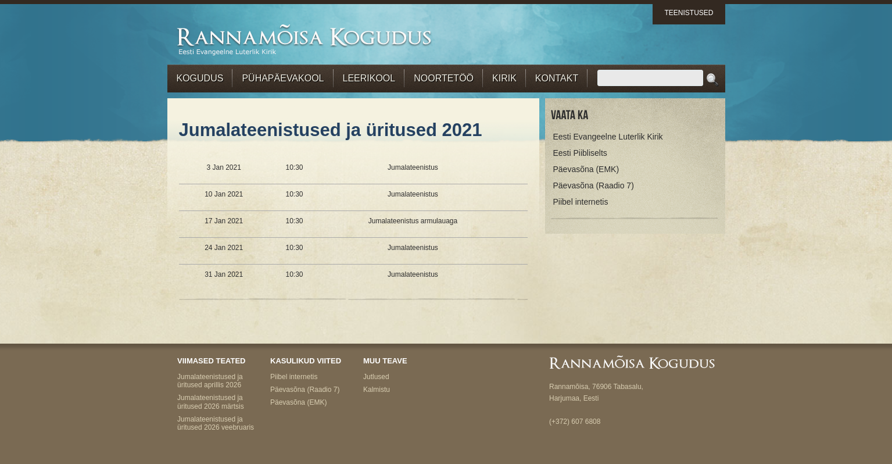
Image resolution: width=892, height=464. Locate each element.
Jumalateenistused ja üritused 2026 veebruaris (215, 423)
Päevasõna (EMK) (586, 169)
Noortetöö (444, 78)
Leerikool (369, 78)
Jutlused (376, 377)
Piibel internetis (580, 201)
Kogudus (200, 78)
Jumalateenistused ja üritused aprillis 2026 (210, 381)
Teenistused (688, 13)
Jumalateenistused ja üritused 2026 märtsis (210, 402)
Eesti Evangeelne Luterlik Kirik (608, 136)
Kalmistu (376, 390)
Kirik (504, 78)
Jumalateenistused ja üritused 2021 (330, 130)
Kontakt (556, 78)
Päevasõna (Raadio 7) (593, 185)
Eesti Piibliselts (580, 153)
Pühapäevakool (283, 78)
